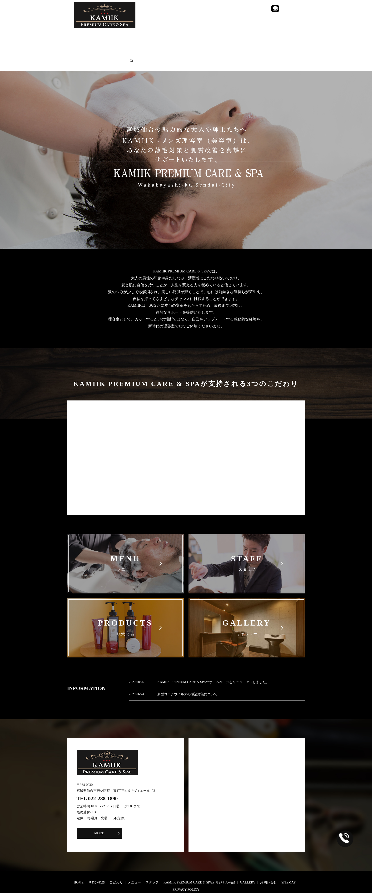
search (209, 41)
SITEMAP (148, 42)
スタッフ (182, 35)
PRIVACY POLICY (180, 42)
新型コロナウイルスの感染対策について (187, 672)
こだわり (132, 35)
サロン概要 (105, 35)
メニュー (157, 35)
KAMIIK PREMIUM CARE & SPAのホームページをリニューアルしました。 (213, 660)
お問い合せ (121, 42)
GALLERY (93, 42)
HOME (80, 35)
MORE (111, 811)
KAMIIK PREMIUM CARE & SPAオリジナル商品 (237, 35)
